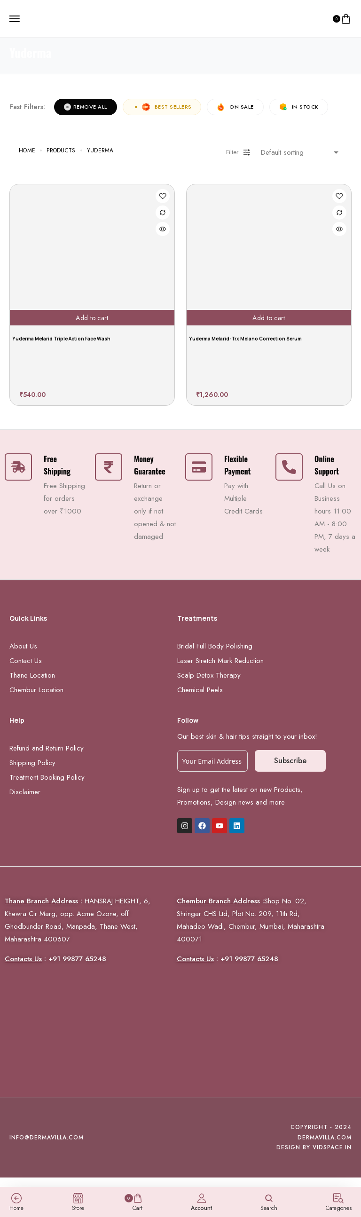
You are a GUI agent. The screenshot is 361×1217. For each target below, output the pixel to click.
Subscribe (290, 760)
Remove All (85, 107)
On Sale (235, 107)
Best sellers (162, 107)
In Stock (299, 107)
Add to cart (92, 317)
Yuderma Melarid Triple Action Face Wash (61, 338)
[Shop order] (301, 152)
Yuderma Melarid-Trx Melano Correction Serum (245, 338)
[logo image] (176, 18)
